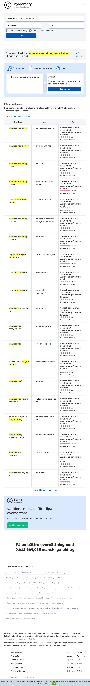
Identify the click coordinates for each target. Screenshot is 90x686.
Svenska (80, 652)
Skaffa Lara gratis (17, 525)
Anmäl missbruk (17, 660)
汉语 (78, 667)
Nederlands (71, 671)
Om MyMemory (17, 652)
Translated (44, 645)
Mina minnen (45, 30)
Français (70, 663)
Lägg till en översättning (18, 116)
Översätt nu (65, 89)
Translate (15, 656)
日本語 (79, 663)
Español (70, 660)
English (69, 652)
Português (81, 656)
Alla (32, 30)
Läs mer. (45, 683)
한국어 (79, 671)
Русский (80, 660)
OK (54, 684)
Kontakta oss (16, 663)
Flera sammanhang (16, 30)
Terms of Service (18, 671)
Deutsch (70, 667)
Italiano (69, 656)
